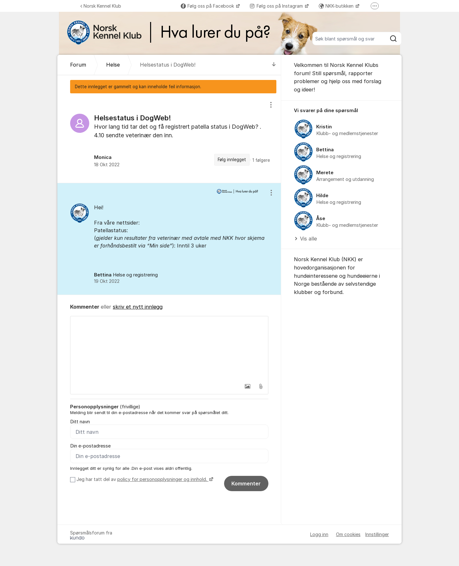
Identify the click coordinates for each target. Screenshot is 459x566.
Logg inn (319, 534)
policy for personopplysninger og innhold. (162, 479)
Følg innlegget (232, 159)
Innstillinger (377, 534)
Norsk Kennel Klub (100, 6)
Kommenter (246, 483)
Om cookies (348, 534)
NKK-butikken (337, 6)
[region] (169, 138)
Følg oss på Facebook (208, 6)
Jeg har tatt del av (144, 479)
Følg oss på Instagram (277, 6)
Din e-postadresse (90, 446)
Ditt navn (80, 422)
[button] (247, 386)
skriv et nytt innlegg (138, 307)
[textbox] (169, 348)
